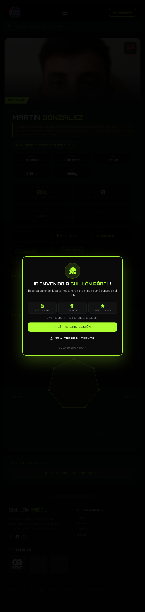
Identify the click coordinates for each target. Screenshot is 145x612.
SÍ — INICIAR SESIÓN (72, 327)
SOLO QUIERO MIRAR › (72, 347)
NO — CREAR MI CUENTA (72, 338)
